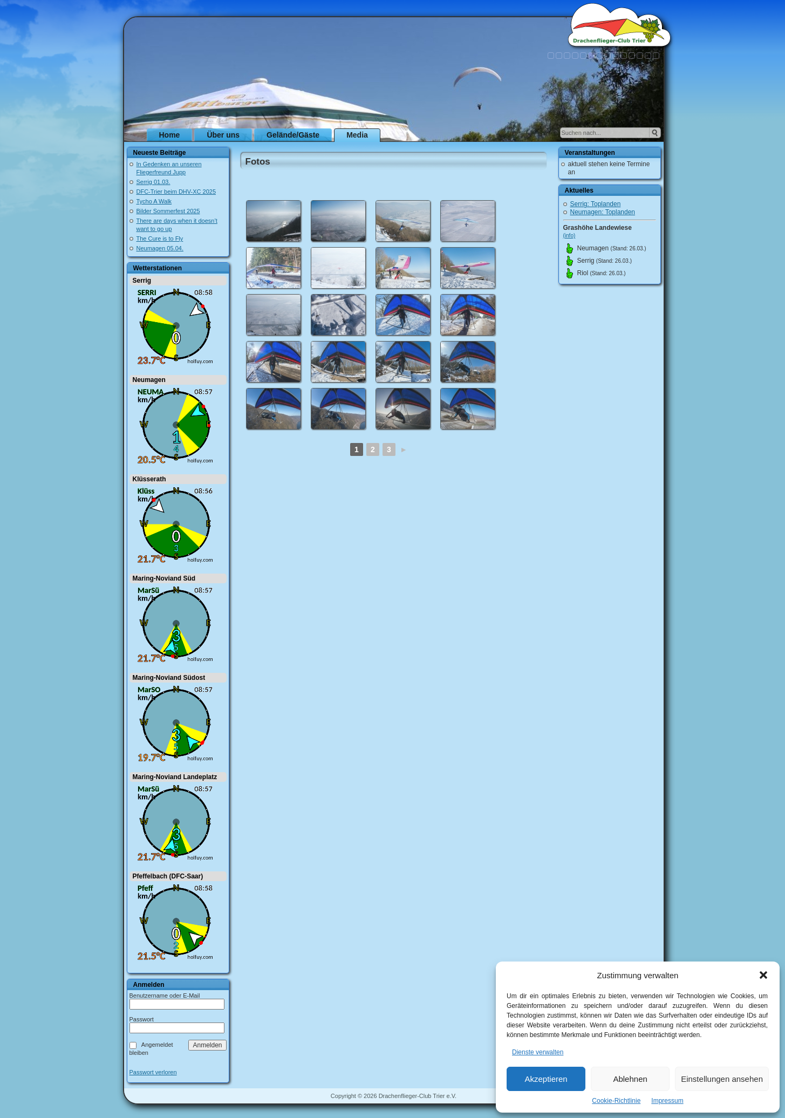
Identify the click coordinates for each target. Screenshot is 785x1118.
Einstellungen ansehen (722, 1078)
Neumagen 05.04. (159, 248)
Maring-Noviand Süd (164, 578)
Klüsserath (149, 479)
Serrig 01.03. (153, 182)
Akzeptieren (545, 1078)
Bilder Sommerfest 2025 (168, 211)
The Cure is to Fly (159, 238)
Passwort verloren (153, 1072)
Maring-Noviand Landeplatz (175, 777)
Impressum (667, 1101)
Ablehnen (630, 1078)
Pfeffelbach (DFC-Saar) (168, 876)
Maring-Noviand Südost (169, 677)
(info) (569, 235)
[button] (763, 975)
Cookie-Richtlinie (616, 1101)
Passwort (141, 1019)
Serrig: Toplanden (595, 204)
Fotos (257, 161)
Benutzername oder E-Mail (164, 995)
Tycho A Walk (154, 201)
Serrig (142, 280)
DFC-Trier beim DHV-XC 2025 (176, 191)
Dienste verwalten (537, 1052)
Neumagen (149, 380)
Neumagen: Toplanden (603, 212)
